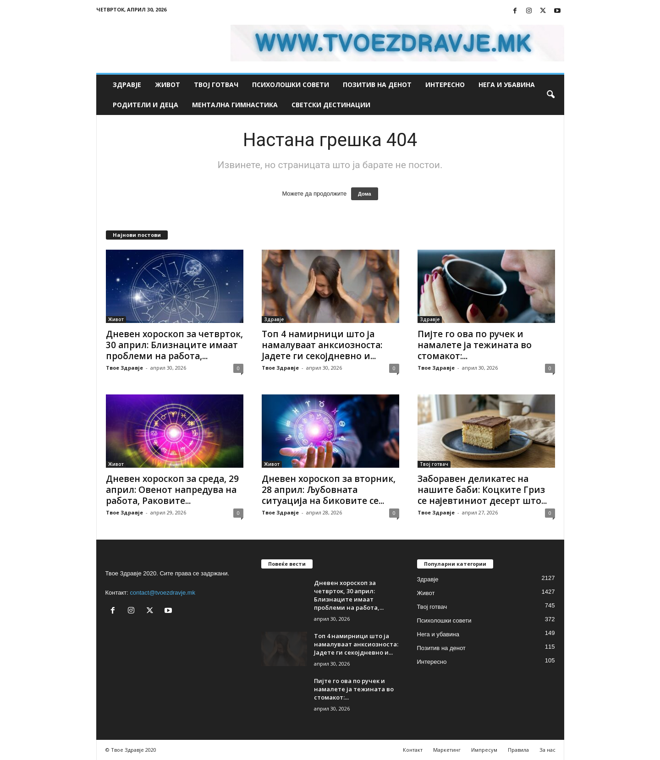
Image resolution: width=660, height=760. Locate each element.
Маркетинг (447, 749)
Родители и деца (145, 104)
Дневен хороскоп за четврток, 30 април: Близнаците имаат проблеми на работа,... (174, 345)
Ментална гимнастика (235, 104)
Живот (167, 84)
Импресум (484, 749)
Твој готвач (216, 84)
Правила (518, 749)
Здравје (127, 84)
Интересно (445, 84)
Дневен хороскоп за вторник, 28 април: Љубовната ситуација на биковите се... (329, 490)
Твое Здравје (124, 367)
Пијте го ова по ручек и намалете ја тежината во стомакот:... (475, 345)
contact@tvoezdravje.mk (163, 592)
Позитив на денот (377, 84)
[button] (550, 95)
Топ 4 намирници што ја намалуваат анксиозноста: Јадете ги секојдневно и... (322, 345)
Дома (364, 194)
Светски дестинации (331, 104)
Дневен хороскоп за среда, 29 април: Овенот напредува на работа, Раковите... (172, 490)
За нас (547, 749)
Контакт (413, 749)
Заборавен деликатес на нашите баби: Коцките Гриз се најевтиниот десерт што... (482, 490)
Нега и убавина (506, 84)
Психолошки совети (290, 84)
